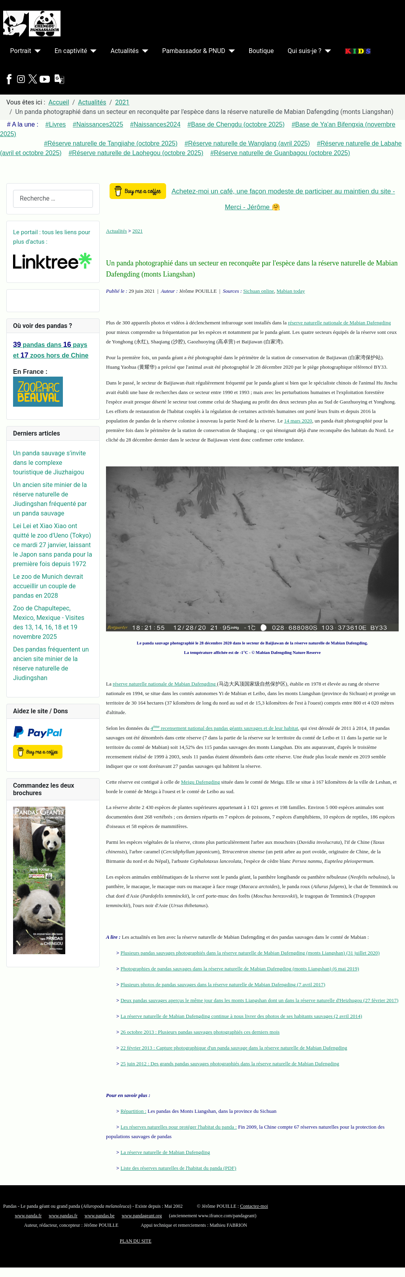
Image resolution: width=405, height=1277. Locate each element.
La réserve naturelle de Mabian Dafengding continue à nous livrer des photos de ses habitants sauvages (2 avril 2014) (241, 1016)
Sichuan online (258, 291)
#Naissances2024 (155, 124)
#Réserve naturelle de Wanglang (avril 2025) (247, 143)
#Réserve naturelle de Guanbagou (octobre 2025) (280, 153)
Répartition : (133, 1111)
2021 (137, 231)
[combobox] (53, 199)
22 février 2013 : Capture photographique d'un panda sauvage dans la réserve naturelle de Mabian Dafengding (234, 1048)
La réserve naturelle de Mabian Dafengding (165, 1152)
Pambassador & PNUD (193, 51)
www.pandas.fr (63, 1215)
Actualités (125, 51)
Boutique (261, 51)
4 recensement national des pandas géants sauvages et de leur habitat (224, 728)
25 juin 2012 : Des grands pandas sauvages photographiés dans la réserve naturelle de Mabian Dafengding (230, 1064)
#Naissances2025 (98, 124)
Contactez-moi (254, 1206)
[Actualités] (143, 51)
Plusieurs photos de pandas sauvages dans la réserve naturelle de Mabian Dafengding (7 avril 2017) (223, 984)
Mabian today (290, 291)
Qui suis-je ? (304, 51)
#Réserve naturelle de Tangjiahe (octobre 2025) (111, 143)
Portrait (20, 51)
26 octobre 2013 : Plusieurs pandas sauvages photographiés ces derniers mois (200, 1032)
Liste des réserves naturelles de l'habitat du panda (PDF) (179, 1168)
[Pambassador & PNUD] (230, 51)
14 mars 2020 (298, 421)
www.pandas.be (100, 1215)
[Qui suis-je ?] (326, 51)
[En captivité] (92, 51)
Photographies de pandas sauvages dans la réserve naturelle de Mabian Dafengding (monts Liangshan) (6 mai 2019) (240, 969)
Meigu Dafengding (200, 782)
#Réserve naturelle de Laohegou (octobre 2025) (135, 153)
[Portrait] (36, 51)
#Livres (55, 124)
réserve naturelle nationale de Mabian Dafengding (339, 323)
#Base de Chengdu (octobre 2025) (236, 124)
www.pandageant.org (142, 1215)
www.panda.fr (28, 1215)
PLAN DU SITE (135, 1241)
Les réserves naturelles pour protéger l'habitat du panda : (179, 1127)
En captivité (71, 51)
